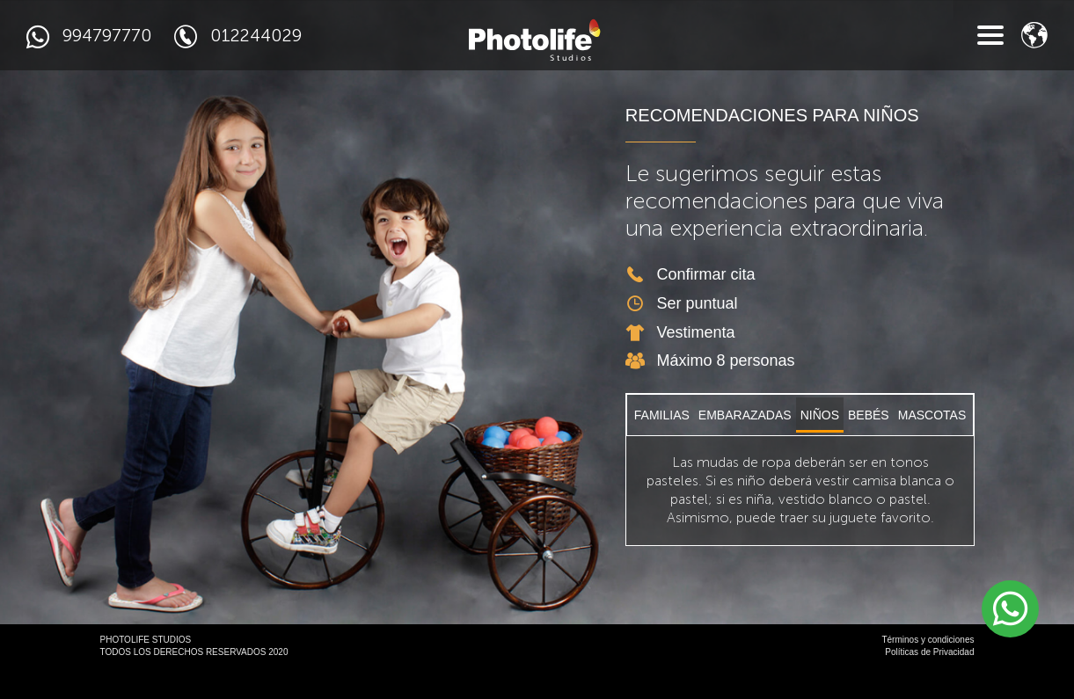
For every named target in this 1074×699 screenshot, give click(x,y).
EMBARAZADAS (745, 446)
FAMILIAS (662, 446)
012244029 (238, 36)
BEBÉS (868, 446)
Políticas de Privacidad (929, 683)
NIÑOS (819, 446)
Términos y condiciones (927, 670)
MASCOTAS (932, 446)
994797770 (89, 36)
